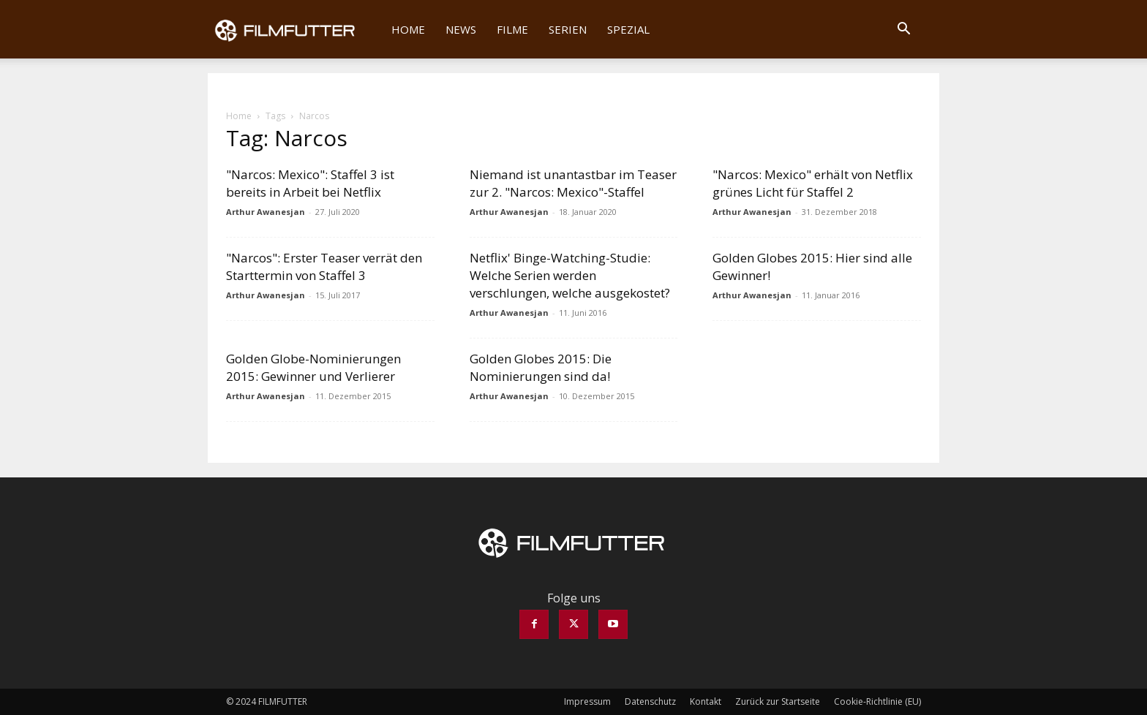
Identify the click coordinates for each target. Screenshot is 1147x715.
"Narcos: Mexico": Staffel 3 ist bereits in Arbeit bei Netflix (310, 183)
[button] (903, 30)
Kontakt (705, 701)
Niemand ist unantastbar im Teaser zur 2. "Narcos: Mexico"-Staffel (573, 183)
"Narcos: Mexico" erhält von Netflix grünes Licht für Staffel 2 (812, 183)
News (460, 29)
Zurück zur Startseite (777, 701)
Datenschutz (650, 701)
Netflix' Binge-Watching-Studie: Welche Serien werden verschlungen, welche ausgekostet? (570, 275)
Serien (568, 29)
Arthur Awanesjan (265, 211)
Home (408, 29)
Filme (512, 29)
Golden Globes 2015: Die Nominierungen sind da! (541, 367)
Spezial (628, 29)
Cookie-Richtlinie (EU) (877, 701)
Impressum (587, 701)
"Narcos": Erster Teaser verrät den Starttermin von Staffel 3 (324, 266)
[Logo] (294, 29)
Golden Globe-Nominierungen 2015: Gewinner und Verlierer (313, 367)
